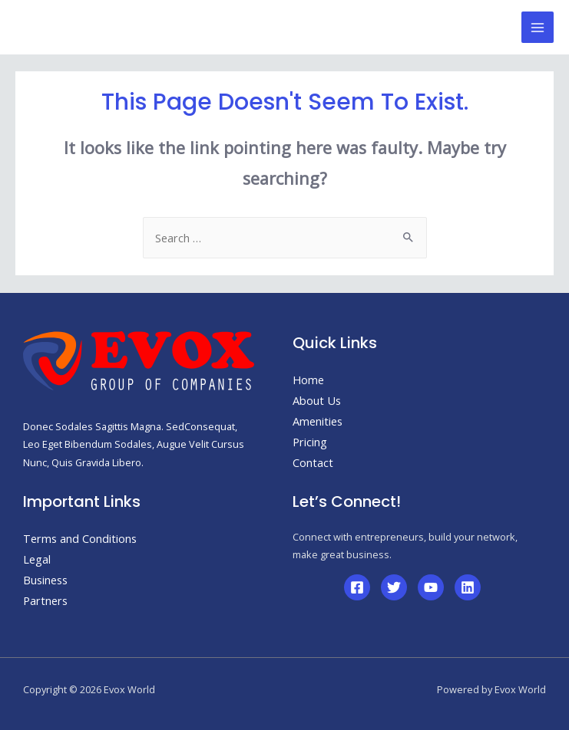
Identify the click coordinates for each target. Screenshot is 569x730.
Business (45, 579)
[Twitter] (394, 587)
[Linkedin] (468, 587)
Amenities (317, 421)
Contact (313, 462)
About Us (317, 400)
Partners (45, 600)
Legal (37, 559)
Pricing (310, 441)
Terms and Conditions (80, 538)
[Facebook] (357, 587)
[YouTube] (431, 587)
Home (308, 379)
